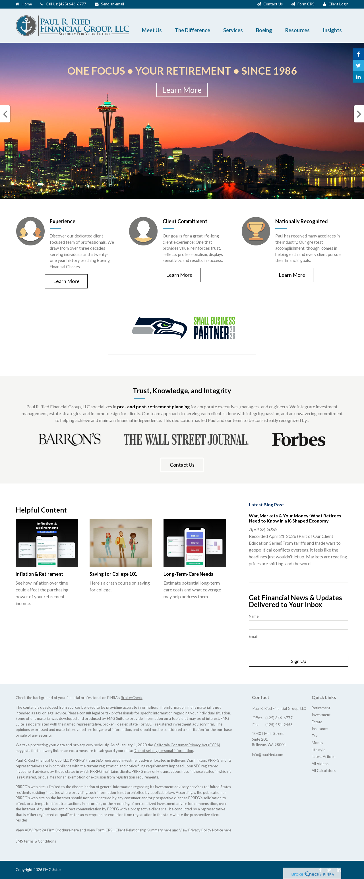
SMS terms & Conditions (36, 841)
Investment (321, 714)
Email (253, 636)
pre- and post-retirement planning (153, 406)
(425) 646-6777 (72, 4)
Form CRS (306, 4)
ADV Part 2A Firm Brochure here (52, 830)
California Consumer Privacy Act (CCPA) (187, 745)
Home (27, 4)
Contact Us (273, 4)
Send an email (112, 4)
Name (253, 616)
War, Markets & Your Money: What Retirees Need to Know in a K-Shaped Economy (295, 518)
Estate (317, 722)
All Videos (320, 763)
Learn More (182, 90)
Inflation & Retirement (39, 574)
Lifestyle (318, 749)
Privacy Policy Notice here (209, 830)
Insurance (320, 728)
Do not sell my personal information (163, 750)
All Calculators (324, 770)
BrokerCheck (131, 697)
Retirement (321, 708)
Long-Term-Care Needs (188, 574)
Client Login (338, 4)
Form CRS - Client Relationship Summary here (133, 830)
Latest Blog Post (266, 504)
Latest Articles (323, 756)
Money (317, 742)
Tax (315, 735)
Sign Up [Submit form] (298, 661)
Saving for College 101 (113, 574)
